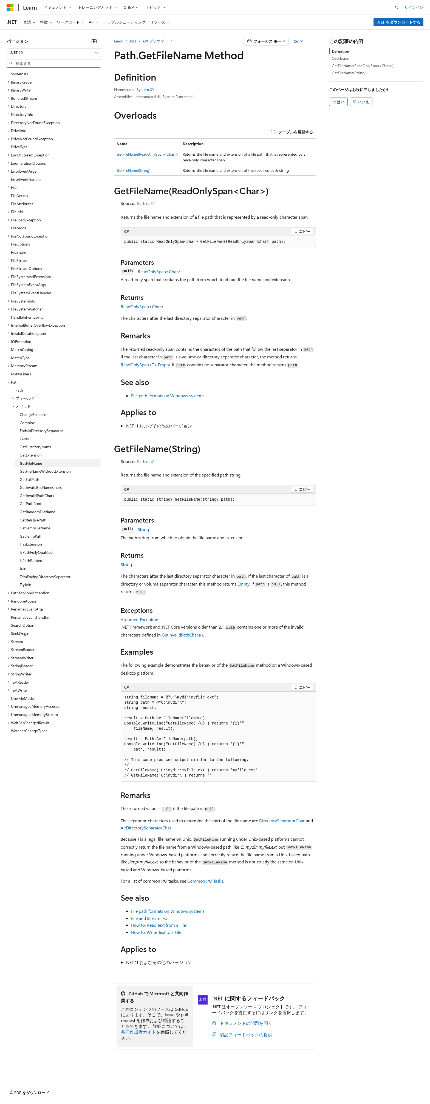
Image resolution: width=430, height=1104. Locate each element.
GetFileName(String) (133, 170)
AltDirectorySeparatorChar (146, 828)
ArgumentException (139, 619)
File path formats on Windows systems (168, 395)
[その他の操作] (311, 41)
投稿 (96, 1087)
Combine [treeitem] (27, 422)
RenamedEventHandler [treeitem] (30, 617)
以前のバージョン (48, 1087)
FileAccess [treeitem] (19, 195)
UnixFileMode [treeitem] (22, 698)
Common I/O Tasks (205, 881)
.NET (133, 41)
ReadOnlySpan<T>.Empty (145, 364)
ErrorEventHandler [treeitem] (26, 179)
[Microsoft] (10, 7)
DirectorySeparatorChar (282, 820)
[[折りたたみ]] (94, 41)
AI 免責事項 (17, 1087)
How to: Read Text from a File (158, 925)
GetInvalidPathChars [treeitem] (37, 495)
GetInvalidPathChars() (182, 635)
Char (173, 271)
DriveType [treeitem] (19, 146)
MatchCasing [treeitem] (22, 349)
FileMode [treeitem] (18, 227)
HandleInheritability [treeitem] (27, 317)
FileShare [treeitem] (18, 252)
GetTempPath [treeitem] (31, 536)
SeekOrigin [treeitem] (20, 633)
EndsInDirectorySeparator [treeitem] (41, 430)
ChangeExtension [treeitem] (34, 414)
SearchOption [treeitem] (22, 625)
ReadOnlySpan (152, 271)
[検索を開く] (396, 7)
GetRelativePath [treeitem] (33, 520)
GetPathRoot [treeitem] (30, 503)
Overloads (340, 58)
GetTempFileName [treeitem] (35, 527)
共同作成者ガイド (138, 1032)
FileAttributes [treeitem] (22, 203)
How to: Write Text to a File (156, 932)
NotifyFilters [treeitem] (21, 373)
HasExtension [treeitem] (31, 544)
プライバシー (118, 1087)
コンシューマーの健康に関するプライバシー (178, 1087)
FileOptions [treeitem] (20, 244)
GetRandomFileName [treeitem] (37, 511)
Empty (243, 584)
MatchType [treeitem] (20, 357)
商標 (254, 1087)
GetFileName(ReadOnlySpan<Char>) (147, 154)
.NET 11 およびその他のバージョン (158, 426)
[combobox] (54, 52)
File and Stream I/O (149, 918)
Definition (340, 51)
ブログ (76, 1087)
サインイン (413, 7)
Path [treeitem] (19, 390)
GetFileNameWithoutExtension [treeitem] (45, 471)
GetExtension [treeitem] (31, 455)
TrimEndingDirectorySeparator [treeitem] (45, 576)
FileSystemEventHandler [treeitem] (31, 292)
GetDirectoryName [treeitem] (35, 446)
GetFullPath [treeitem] (29, 479)
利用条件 (235, 1087)
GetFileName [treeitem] (31, 463)
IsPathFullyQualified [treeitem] (36, 552)
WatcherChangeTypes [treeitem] (29, 730)
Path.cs (143, 203)
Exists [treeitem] (24, 438)
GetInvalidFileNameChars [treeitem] (41, 487)
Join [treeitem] (23, 568)
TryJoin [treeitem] (25, 584)
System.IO (145, 89)
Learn (118, 41)
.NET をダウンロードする (398, 22)
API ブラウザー (155, 41)
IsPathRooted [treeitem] (31, 560)
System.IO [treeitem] (19, 73)
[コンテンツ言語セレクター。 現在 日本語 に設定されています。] (18, 1074)
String (143, 529)
